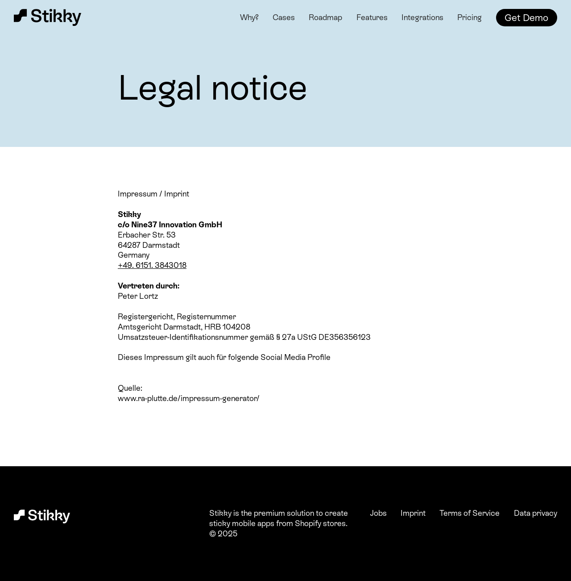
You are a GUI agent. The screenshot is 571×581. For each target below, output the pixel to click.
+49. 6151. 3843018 (152, 265)
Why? (249, 17)
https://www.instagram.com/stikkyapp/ (186, 367)
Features (372, 17)
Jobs (378, 513)
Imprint (413, 513)
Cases (284, 17)
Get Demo (526, 17)
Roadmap (325, 17)
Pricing (469, 17)
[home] (49, 18)
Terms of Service (469, 513)
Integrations (422, 17)
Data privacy (535, 513)
